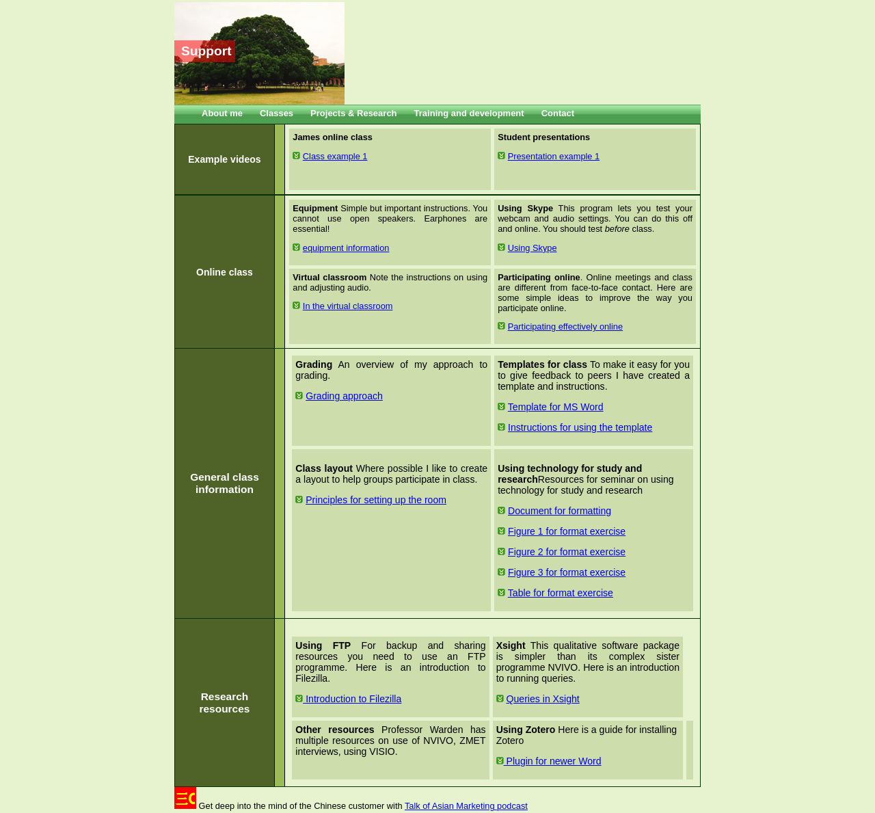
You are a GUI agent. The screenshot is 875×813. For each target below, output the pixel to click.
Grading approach (344, 395)
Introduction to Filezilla (348, 698)
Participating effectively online (565, 326)
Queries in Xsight (543, 698)
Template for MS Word (556, 406)
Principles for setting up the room (376, 499)
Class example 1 (335, 156)
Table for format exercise (560, 592)
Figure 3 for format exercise (566, 572)
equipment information (346, 248)
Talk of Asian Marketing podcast (466, 806)
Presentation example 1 (554, 156)
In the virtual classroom (348, 306)
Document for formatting (559, 510)
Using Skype (532, 248)
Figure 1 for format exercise (566, 531)
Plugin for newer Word (549, 761)
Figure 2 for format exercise (566, 551)
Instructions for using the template (580, 427)
